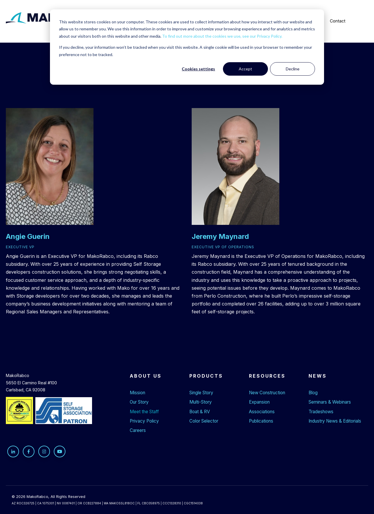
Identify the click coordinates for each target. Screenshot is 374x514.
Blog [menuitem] (313, 392)
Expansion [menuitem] (259, 402)
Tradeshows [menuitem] (321, 411)
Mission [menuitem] (137, 392)
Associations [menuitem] (262, 411)
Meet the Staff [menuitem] (144, 411)
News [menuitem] (318, 376)
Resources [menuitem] (267, 376)
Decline (292, 68)
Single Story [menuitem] (201, 392)
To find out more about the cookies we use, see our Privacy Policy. (222, 36)
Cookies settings (198, 68)
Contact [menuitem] (337, 20)
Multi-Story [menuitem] (200, 402)
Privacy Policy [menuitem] (144, 421)
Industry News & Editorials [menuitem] (335, 421)
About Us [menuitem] (146, 376)
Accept (245, 68)
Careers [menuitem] (138, 430)
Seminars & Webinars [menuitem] (330, 402)
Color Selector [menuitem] (203, 421)
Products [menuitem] (206, 376)
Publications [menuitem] (261, 421)
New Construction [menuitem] (267, 392)
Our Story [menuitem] (139, 402)
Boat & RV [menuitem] (199, 411)
